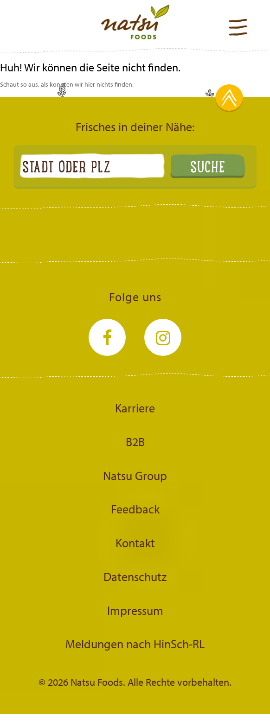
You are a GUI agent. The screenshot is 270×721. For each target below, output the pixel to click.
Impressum (135, 610)
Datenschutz (135, 576)
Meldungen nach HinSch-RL (135, 643)
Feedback (135, 509)
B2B (135, 441)
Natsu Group (135, 475)
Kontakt (135, 542)
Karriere (135, 408)
